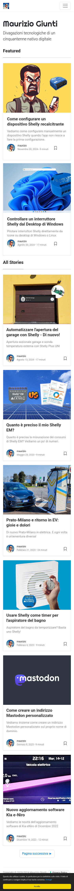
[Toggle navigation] (65, 6)
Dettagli (49, 879)
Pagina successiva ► (37, 853)
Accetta (37, 886)
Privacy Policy (59, 872)
